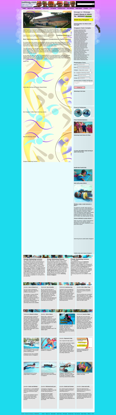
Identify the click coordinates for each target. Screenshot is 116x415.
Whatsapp (88, 16)
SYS (91, 8)
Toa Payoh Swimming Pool (80, 35)
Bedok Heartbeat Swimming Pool (81, 54)
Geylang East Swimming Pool (81, 47)
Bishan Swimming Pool (79, 53)
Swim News (79, 8)
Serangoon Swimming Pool (80, 38)
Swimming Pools (30, 35)
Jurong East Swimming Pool (80, 45)
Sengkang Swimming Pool (80, 31)
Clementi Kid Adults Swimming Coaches (43, 35)
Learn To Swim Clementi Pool (38, 36)
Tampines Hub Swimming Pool (81, 37)
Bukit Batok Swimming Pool (80, 52)
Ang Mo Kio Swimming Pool (80, 56)
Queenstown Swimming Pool (80, 39)
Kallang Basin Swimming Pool (81, 43)
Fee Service (70, 8)
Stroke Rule (61, 8)
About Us (30, 8)
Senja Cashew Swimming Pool (81, 57)
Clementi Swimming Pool (79, 51)
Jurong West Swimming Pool (80, 44)
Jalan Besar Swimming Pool (80, 46)
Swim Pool (46, 8)
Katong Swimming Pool (79, 41)
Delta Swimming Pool (79, 48)
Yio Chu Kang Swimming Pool (81, 33)
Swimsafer (38, 8)
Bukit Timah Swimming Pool (80, 58)
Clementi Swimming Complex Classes (36, 11)
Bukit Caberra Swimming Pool (81, 59)
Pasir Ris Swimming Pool (79, 40)
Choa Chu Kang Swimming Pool (81, 50)
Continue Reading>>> (64, 35)
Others (86, 8)
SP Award (53, 8)
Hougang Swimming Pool (80, 30)
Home (24, 8)
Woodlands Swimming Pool (80, 34)
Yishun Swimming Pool (79, 32)
